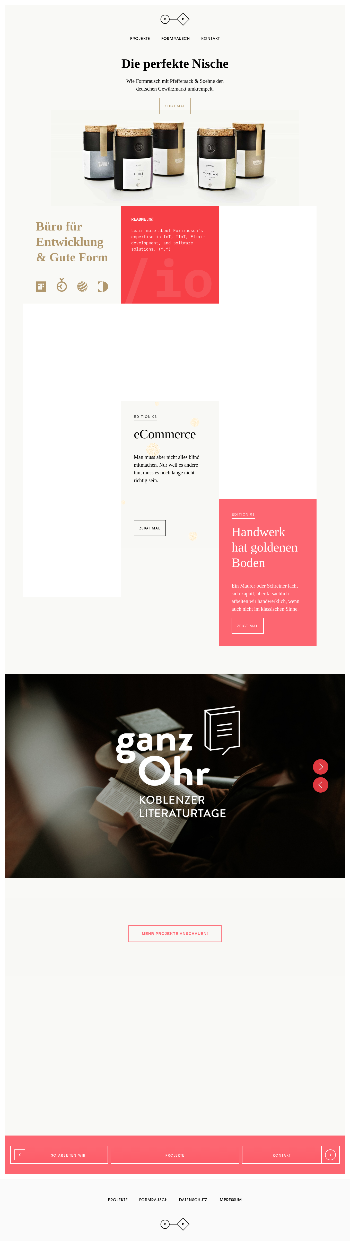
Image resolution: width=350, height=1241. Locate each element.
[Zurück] (59, 1155)
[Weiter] (291, 1155)
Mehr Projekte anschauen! (175, 933)
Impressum (230, 1199)
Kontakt (210, 38)
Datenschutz (193, 1199)
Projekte (140, 38)
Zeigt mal (175, 106)
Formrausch (175, 38)
